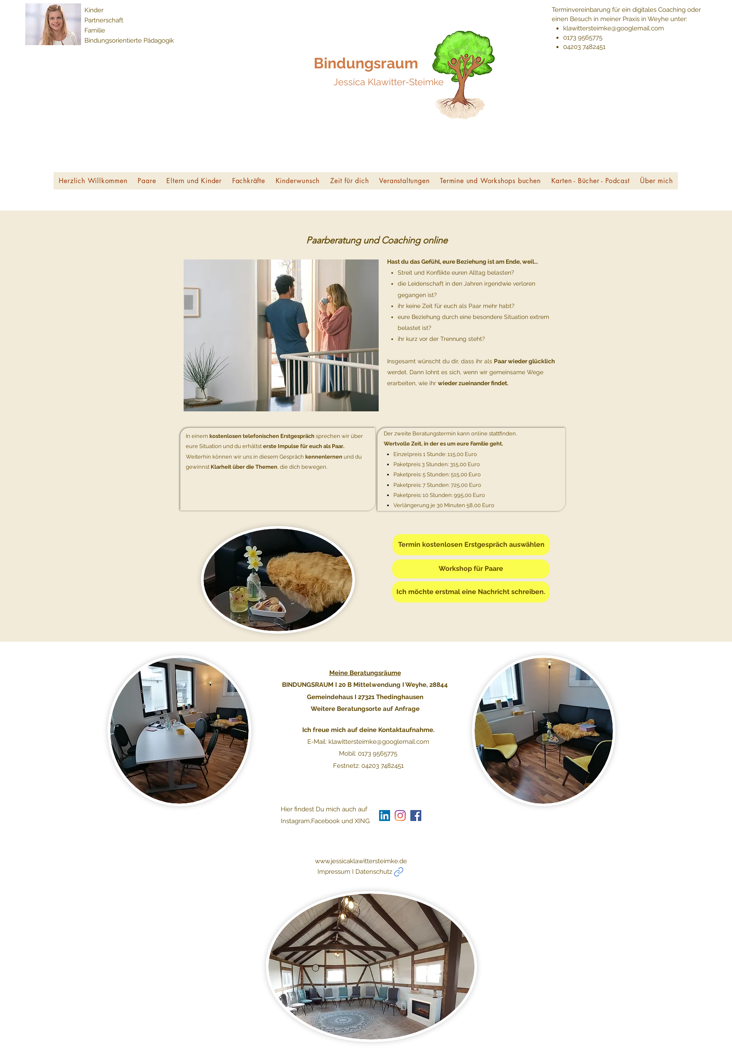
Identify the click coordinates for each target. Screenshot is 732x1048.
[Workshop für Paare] (471, 568)
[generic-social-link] (415, 815)
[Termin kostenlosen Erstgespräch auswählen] (471, 544)
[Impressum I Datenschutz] (390, 872)
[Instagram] (400, 815)
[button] (147, 180)
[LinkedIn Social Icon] (384, 815)
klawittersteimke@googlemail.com (613, 28)
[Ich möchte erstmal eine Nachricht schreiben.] (471, 591)
